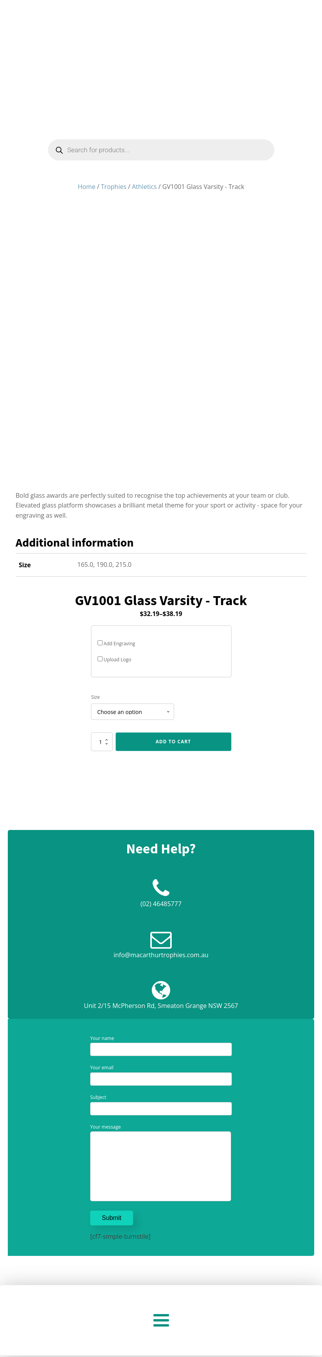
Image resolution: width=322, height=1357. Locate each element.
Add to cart (173, 741)
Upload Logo (115, 659)
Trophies (113, 186)
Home (86, 186)
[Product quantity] (102, 741)
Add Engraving (116, 643)
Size (95, 697)
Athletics (144, 186)
